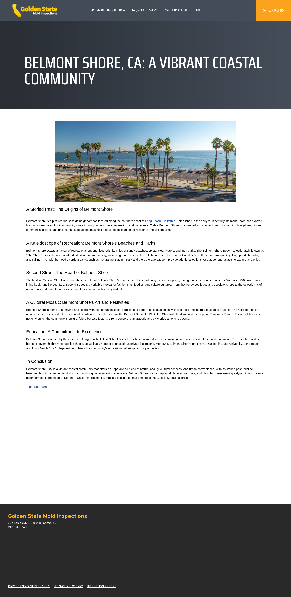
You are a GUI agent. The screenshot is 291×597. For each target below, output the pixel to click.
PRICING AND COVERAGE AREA (29, 586)
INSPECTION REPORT (101, 586)
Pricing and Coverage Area (108, 10)
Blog (198, 10)
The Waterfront (37, 387)
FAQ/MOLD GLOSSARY (68, 586)
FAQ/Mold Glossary (144, 10)
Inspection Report (175, 10)
